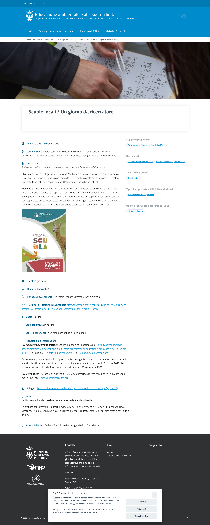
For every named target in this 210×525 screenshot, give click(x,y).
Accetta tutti (142, 501)
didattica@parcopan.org (60, 353)
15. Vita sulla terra (135, 211)
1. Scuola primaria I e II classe (140, 161)
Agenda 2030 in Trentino (120, 455)
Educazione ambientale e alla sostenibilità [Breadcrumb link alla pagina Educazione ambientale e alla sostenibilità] (39, 39)
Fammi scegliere (141, 516)
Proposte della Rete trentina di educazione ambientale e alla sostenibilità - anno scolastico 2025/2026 (84, 18)
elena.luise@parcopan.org (94, 353)
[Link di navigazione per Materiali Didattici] (115, 31)
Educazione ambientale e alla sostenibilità (75, 14)
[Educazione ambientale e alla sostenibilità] (29, 16)
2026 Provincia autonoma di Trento (36, 518)
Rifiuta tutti (141, 508)
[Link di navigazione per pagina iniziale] (30, 31)
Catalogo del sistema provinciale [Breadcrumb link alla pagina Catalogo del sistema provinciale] (71, 39)
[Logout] (187, 518)
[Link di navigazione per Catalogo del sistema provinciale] (56, 31)
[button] (182, 15)
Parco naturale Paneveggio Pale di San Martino (147, 144)
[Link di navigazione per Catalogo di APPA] (89, 31)
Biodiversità (133, 177)
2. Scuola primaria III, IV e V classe (170, 161)
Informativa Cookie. (89, 512)
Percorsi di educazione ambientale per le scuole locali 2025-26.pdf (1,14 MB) (77, 388)
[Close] (154, 495)
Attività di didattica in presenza (141, 194)
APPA (110, 452)
